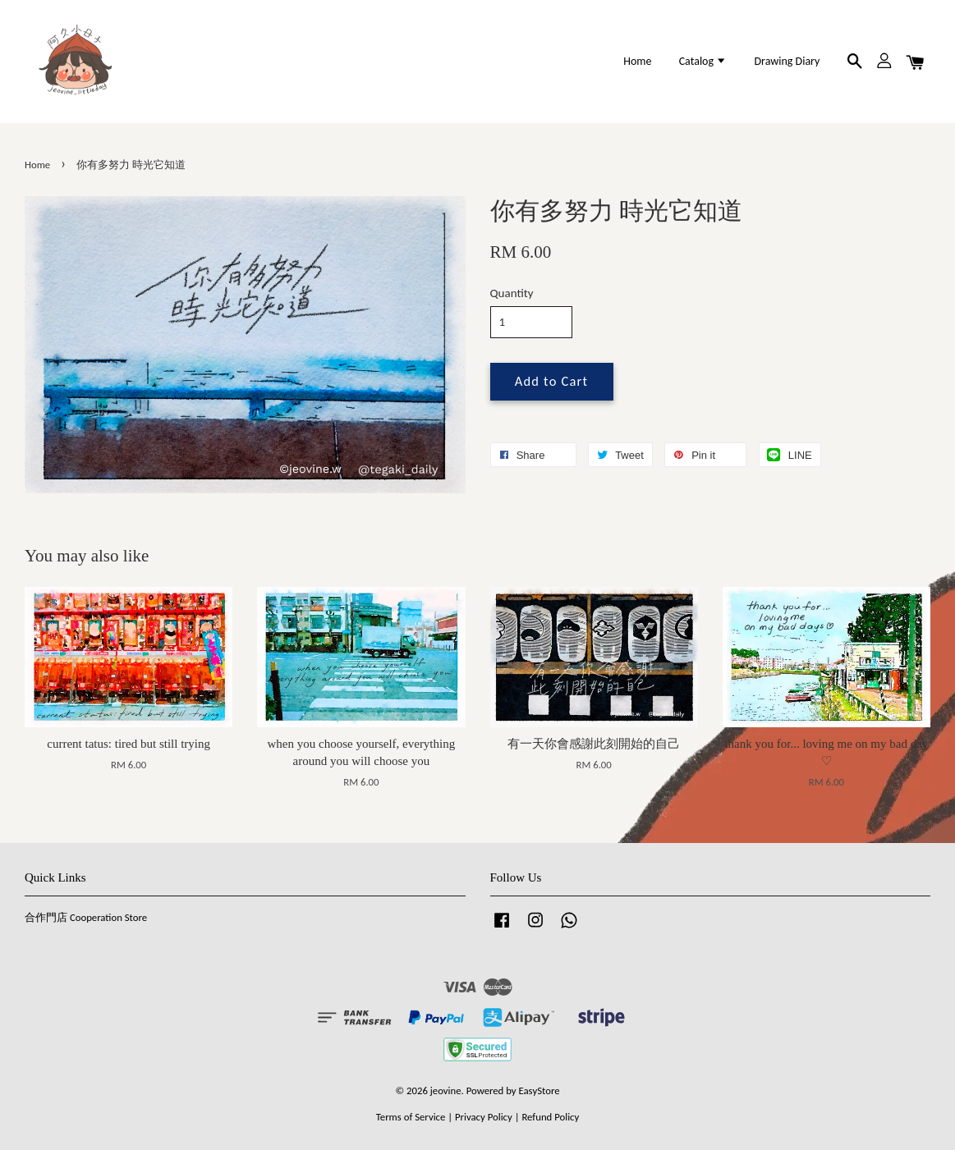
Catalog (703, 61)
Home (637, 61)
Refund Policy (550, 1117)
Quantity (512, 293)
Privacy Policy (483, 1117)
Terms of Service (411, 1117)
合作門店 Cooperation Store (86, 917)
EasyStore (539, 1090)
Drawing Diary (787, 61)
